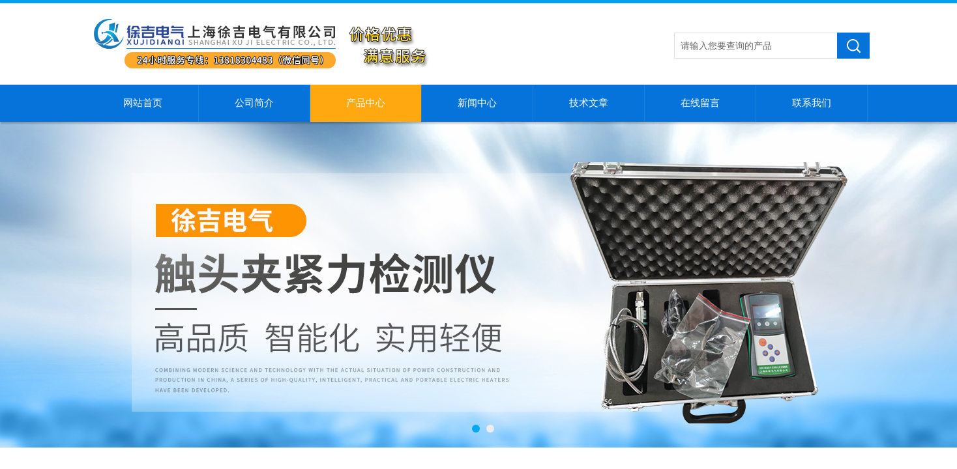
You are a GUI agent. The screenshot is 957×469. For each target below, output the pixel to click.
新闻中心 (477, 103)
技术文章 (588, 103)
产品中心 (365, 103)
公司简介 (254, 103)
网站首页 (142, 103)
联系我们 (811, 103)
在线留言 (700, 103)
